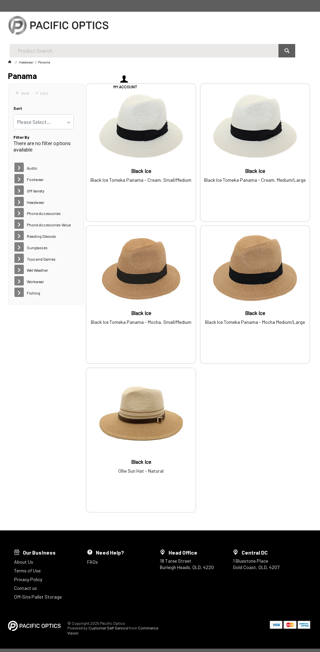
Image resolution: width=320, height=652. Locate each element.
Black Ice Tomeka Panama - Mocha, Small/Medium (141, 322)
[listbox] (43, 121)
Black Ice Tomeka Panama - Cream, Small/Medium (140, 180)
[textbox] (142, 27)
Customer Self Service (108, 627)
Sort (17, 108)
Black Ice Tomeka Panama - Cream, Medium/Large (255, 180)
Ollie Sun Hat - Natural (141, 471)
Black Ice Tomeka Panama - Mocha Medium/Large (255, 322)
